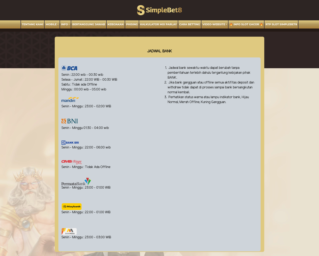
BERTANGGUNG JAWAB (88, 24)
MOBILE (51, 24)
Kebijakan (116, 24)
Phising (132, 24)
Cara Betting (189, 24)
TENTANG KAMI (32, 24)
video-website (213, 24)
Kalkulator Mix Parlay (158, 24)
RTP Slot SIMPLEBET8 (281, 24)
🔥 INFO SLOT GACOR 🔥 (246, 24)
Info (64, 24)
